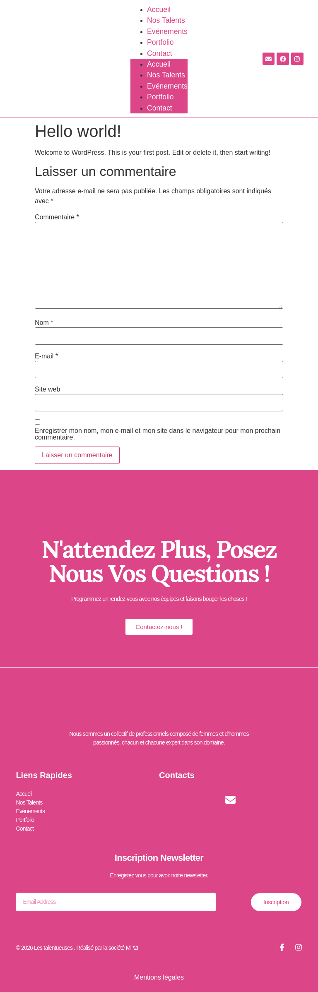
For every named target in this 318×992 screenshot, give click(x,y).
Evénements (167, 31)
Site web (47, 389)
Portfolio (160, 42)
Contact (159, 53)
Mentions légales (159, 976)
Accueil (159, 9)
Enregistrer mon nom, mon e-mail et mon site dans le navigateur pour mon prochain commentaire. (157, 434)
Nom (44, 322)
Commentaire (57, 217)
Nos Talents (166, 20)
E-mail (46, 356)
